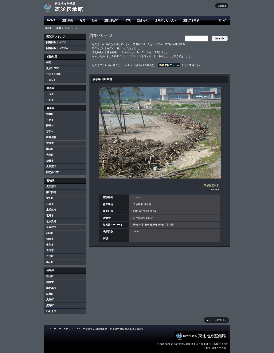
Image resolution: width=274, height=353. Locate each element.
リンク (223, 20)
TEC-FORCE (53, 74)
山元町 (50, 262)
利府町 (50, 233)
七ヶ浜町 (51, 221)
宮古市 (50, 143)
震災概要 (67, 20)
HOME (51, 20)
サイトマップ (53, 329)
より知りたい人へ (165, 20)
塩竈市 (50, 215)
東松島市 (51, 209)
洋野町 (50, 114)
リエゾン (51, 79)
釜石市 (50, 160)
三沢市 (50, 94)
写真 (82, 20)
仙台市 (50, 238)
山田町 (50, 148)
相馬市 (50, 282)
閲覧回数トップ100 (57, 48)
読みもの (142, 20)
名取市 (50, 244)
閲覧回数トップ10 (56, 42)
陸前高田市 (52, 172)
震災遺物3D (111, 20)
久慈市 (50, 119)
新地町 (50, 276)
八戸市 (50, 99)
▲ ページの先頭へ (216, 320)
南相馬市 (51, 288)
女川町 (50, 198)
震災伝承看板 (191, 20)
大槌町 (50, 154)
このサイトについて (74, 329)
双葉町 (50, 293)
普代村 (50, 131)
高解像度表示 (211, 185)
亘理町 (50, 256)
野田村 (50, 125)
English (222, 5)
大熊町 (50, 299)
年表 (128, 20)
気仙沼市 (51, 186)
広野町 (50, 305)
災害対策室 (52, 68)
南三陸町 (51, 192)
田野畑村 (51, 137)
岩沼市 (50, 250)
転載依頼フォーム (169, 65)
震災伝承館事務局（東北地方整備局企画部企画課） (115, 329)
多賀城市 (51, 227)
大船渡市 (51, 166)
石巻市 (50, 204)
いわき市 (51, 311)
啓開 (48, 62)
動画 (94, 20)
